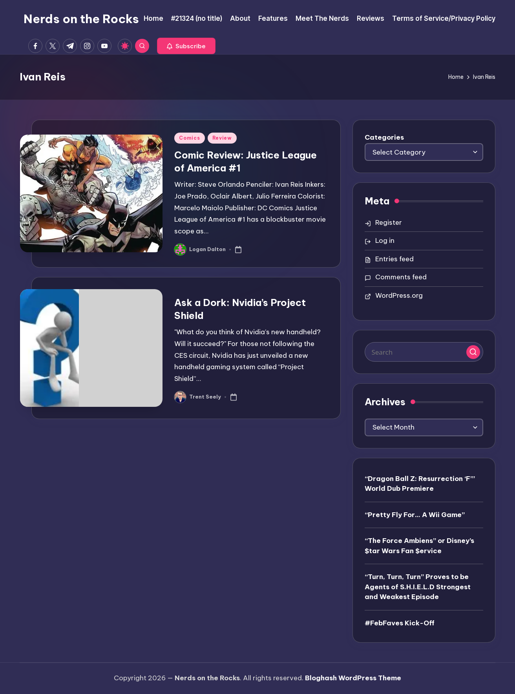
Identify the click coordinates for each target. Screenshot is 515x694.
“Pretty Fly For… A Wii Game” (415, 514)
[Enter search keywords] (424, 352)
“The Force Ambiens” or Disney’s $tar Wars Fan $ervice (419, 545)
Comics (189, 138)
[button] (186, 46)
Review (222, 138)
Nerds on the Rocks (81, 18)
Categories (384, 137)
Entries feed (394, 259)
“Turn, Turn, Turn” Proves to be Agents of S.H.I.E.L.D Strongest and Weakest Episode (418, 586)
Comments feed (401, 277)
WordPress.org (399, 295)
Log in (384, 240)
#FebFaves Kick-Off (400, 623)
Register (388, 222)
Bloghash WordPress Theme (353, 678)
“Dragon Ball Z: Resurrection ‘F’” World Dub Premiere (420, 483)
